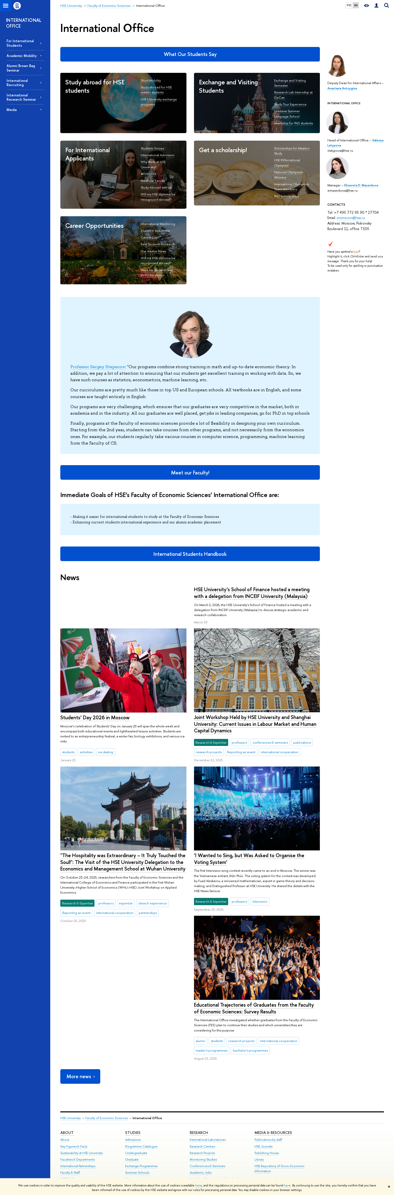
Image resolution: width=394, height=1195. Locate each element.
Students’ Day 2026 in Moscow (228, 675)
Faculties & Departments (77, 1128)
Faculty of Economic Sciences (106, 1087)
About (67, 1101)
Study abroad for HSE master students (156, 90)
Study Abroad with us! (156, 187)
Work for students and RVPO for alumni (157, 273)
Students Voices (152, 148)
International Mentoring (158, 224)
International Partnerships (77, 1135)
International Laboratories (208, 1108)
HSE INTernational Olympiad (287, 163)
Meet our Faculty (153, 180)
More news (81, 1045)
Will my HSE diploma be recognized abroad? (158, 260)
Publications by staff (268, 1108)
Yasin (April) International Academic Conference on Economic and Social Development (216, 1153)
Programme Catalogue (141, 1115)
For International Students (20, 42)
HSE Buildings (69, 1148)
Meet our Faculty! (190, 472)
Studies (132, 1101)
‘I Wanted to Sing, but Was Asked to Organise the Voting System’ (115, 858)
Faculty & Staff (70, 1141)
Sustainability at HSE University (81, 1122)
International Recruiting (17, 82)
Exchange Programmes (141, 1135)
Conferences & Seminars (207, 1135)
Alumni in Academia (155, 230)
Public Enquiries (71, 1166)
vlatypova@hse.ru (340, 150)
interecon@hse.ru (351, 217)
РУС (349, 5)
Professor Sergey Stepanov (97, 366)
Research (199, 1101)
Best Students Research (158, 244)
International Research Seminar (21, 97)
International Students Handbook (190, 554)
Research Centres (202, 1115)
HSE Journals (263, 1115)
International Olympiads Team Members (291, 187)
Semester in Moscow (140, 1148)
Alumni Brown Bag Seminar (21, 67)
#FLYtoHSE (149, 174)
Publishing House (267, 1122)
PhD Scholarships (286, 196)
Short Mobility (151, 80)
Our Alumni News (153, 251)
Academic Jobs (201, 1141)
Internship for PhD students (293, 123)
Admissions (133, 1108)
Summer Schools (137, 1141)
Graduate (132, 1128)
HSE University (70, 1087)
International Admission (157, 155)
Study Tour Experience (290, 104)
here (198, 1185)
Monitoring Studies (203, 1128)
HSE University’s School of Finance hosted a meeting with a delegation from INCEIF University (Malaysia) (118, 593)
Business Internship (138, 1154)
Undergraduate (136, 1122)
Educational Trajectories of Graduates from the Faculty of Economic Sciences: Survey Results (254, 977)
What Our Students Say (190, 54)
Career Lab (149, 237)
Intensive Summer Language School (287, 114)
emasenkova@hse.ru (342, 190)
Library (259, 1128)
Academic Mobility (22, 55)
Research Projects (202, 1122)
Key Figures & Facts (73, 1115)
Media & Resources (273, 1101)
